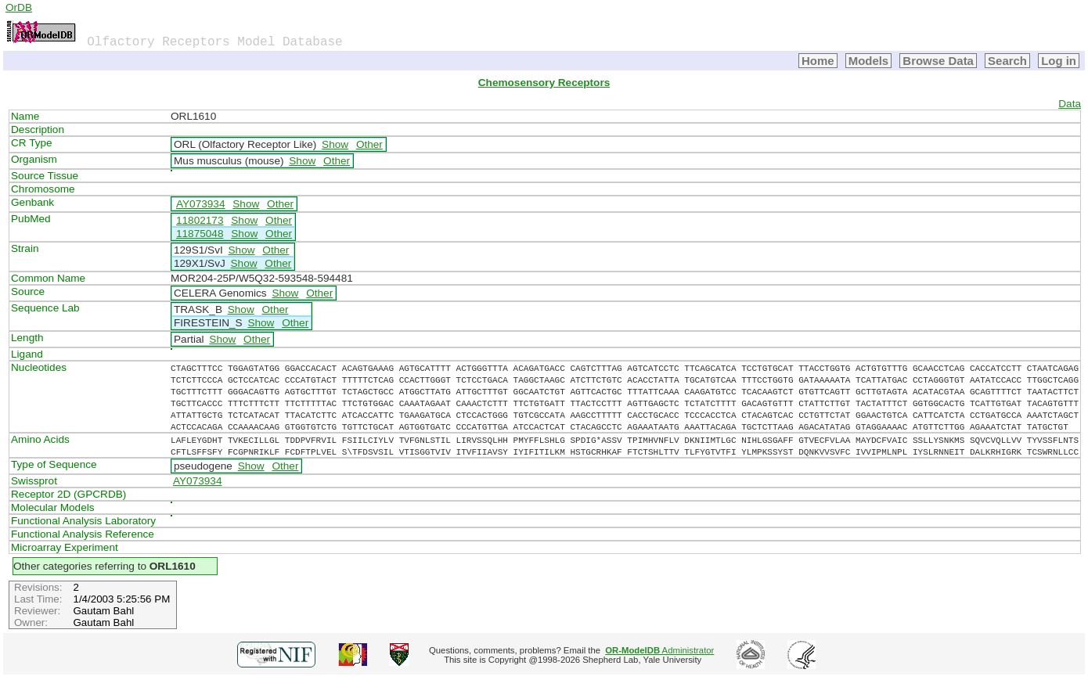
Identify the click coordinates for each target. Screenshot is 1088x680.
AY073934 (200, 204)
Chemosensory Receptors (544, 82)
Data (1069, 104)
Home (818, 60)
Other (369, 144)
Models (868, 60)
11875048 (199, 233)
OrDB (18, 7)
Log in (1058, 60)
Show (335, 144)
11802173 (199, 220)
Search (1007, 60)
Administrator (659, 650)
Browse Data (938, 60)
